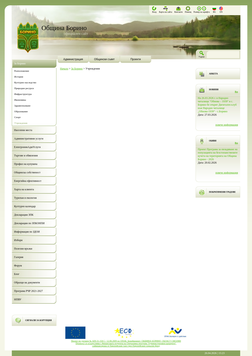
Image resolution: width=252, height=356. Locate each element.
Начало (64, 68)
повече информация (226, 124)
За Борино (77, 68)
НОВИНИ (214, 89)
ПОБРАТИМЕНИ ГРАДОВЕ (222, 192)
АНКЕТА (213, 74)
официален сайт (76, 33)
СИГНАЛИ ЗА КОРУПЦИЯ (38, 320)
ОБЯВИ (212, 141)
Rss (236, 92)
